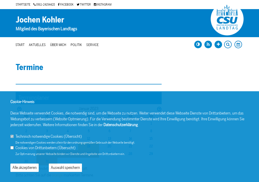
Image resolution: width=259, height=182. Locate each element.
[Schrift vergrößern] (218, 44)
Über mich (58, 45)
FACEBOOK (66, 4)
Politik (76, 45)
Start (20, 45)
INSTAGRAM (103, 4)
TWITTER (84, 4)
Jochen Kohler (40, 20)
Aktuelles (37, 45)
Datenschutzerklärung (120, 124)
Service (92, 45)
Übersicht (72, 136)
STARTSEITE (23, 4)
